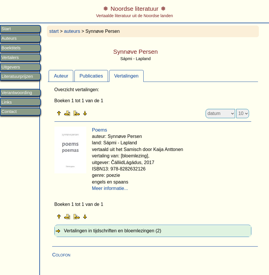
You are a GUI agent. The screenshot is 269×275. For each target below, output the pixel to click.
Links (6, 102)
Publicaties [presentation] (91, 76)
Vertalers (10, 57)
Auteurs (9, 38)
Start (6, 28)
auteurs (72, 31)
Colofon (61, 255)
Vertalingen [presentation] (126, 76)
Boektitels (11, 48)
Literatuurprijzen (17, 76)
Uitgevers (10, 67)
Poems (99, 130)
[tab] (61, 76)
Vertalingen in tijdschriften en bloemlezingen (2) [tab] (112, 230)
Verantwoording (16, 92)
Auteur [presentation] (61, 76)
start (54, 31)
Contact (9, 111)
